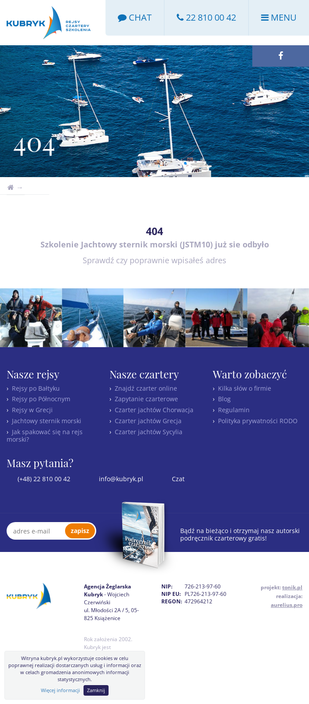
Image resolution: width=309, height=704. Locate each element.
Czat (177, 479)
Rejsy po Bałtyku (36, 388)
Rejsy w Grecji (32, 410)
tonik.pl (292, 587)
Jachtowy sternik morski (46, 421)
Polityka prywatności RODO (258, 421)
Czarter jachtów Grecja (148, 421)
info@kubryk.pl (120, 479)
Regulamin (234, 410)
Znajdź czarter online (146, 388)
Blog (224, 399)
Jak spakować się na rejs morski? (45, 435)
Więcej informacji (60, 690)
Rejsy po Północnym (41, 399)
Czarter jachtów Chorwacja (154, 410)
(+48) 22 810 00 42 (43, 479)
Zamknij (96, 690)
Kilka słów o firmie (244, 388)
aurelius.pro (286, 605)
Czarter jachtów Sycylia (148, 432)
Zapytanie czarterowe (146, 399)
